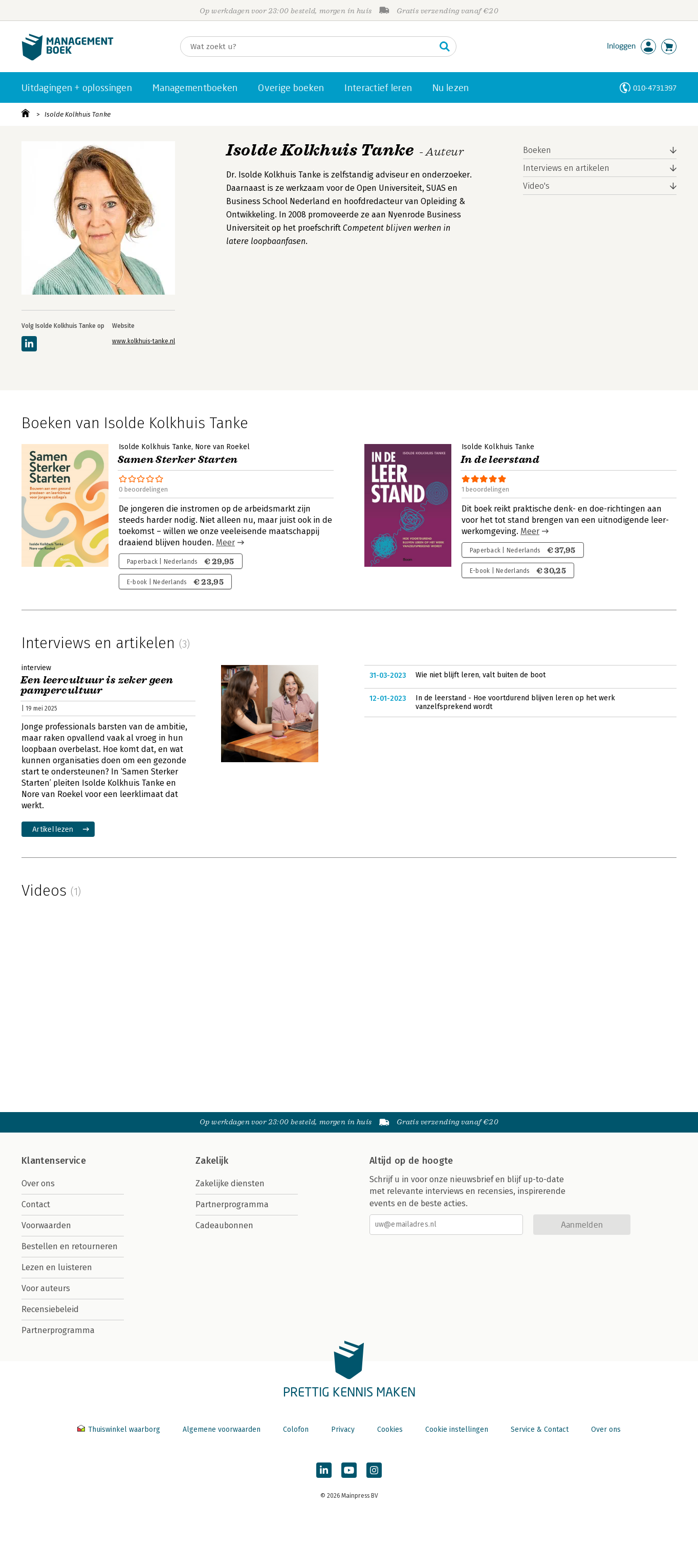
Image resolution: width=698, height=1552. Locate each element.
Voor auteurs (45, 1288)
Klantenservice (53, 1160)
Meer (225, 542)
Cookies (390, 1429)
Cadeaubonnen (224, 1225)
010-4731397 (655, 87)
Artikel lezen (53, 829)
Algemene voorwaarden (221, 1429)
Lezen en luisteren (56, 1267)
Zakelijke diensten (230, 1183)
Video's (536, 186)
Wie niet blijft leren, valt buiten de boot (481, 675)
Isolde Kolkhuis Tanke (78, 114)
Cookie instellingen (456, 1429)
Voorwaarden (46, 1225)
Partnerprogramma (58, 1330)
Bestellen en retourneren (69, 1246)
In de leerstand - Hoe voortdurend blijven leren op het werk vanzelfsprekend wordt (515, 703)
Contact (35, 1204)
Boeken (537, 150)
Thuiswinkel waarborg (119, 1429)
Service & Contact (540, 1429)
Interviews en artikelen (566, 168)
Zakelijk (211, 1160)
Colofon (296, 1429)
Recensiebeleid (50, 1309)
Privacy (343, 1429)
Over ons (38, 1183)
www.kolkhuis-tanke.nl (143, 341)
